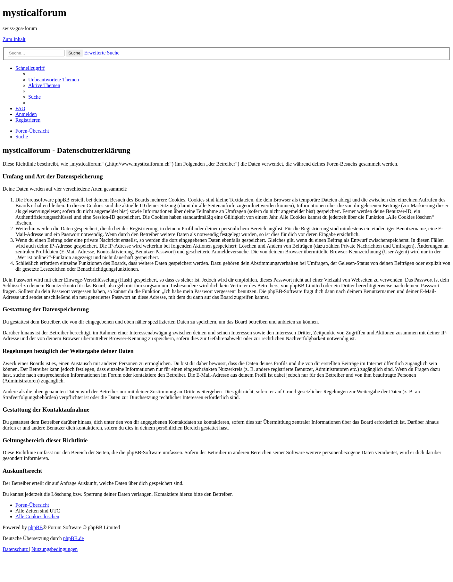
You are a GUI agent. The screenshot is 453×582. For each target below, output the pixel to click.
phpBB (35, 527)
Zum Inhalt (14, 39)
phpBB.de (73, 538)
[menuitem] (53, 79)
